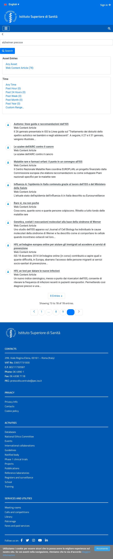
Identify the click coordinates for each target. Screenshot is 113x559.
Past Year (13, 103)
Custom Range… (15, 107)
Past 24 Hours (16, 92)
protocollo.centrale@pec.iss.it (26, 381)
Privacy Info (11, 402)
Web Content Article (19, 67)
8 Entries (57, 296)
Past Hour (13, 88)
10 (71, 311)
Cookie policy (12, 411)
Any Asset (11, 64)
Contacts (9, 406)
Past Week (13, 96)
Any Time (11, 84)
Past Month (14, 99)
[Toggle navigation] (6, 28)
